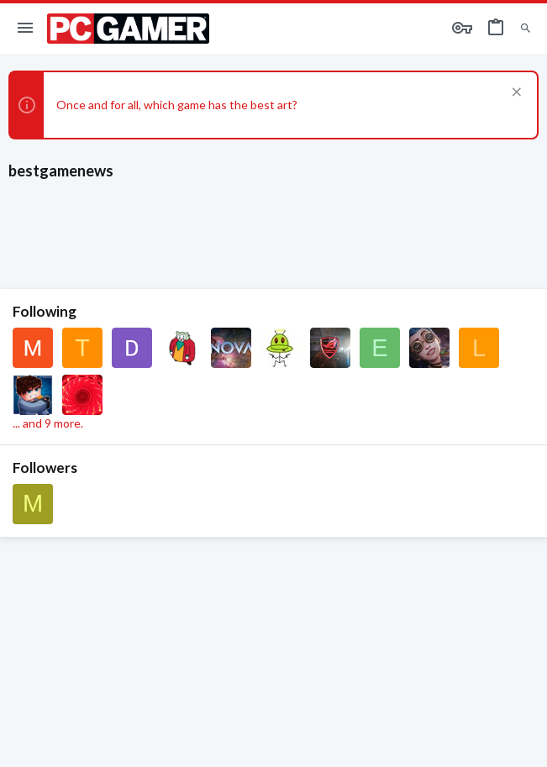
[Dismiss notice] (514, 93)
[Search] (526, 29)
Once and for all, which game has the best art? (176, 104)
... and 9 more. (48, 423)
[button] (25, 28)
